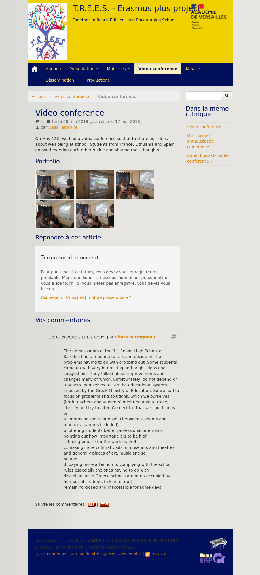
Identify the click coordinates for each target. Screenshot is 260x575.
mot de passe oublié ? (109, 297)
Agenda (53, 68)
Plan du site (85, 554)
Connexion (51, 297)
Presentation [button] (83, 68)
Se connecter (51, 554)
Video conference (157, 68)
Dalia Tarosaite (63, 127)
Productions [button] (100, 80)
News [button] (193, 68)
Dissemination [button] (62, 80)
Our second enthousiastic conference (200, 141)
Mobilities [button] (118, 68)
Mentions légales (122, 554)
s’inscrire (75, 297)
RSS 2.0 (156, 554)
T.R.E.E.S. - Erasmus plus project (137, 8)
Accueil (39, 96)
